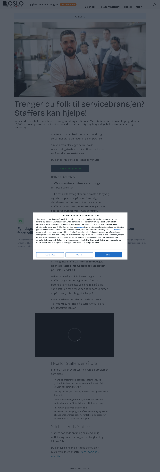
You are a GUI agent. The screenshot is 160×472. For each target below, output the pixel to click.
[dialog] (80, 236)
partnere (80, 227)
